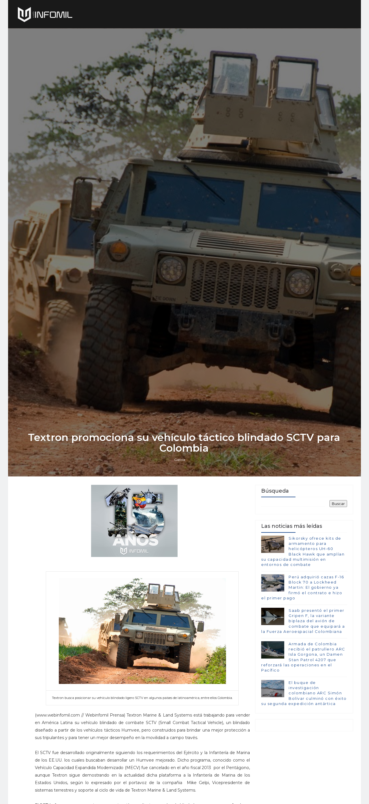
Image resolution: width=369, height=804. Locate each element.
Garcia (180, 493)
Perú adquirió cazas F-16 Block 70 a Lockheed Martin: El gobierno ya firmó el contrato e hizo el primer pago (302, 622)
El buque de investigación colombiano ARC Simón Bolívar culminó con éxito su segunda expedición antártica (304, 727)
